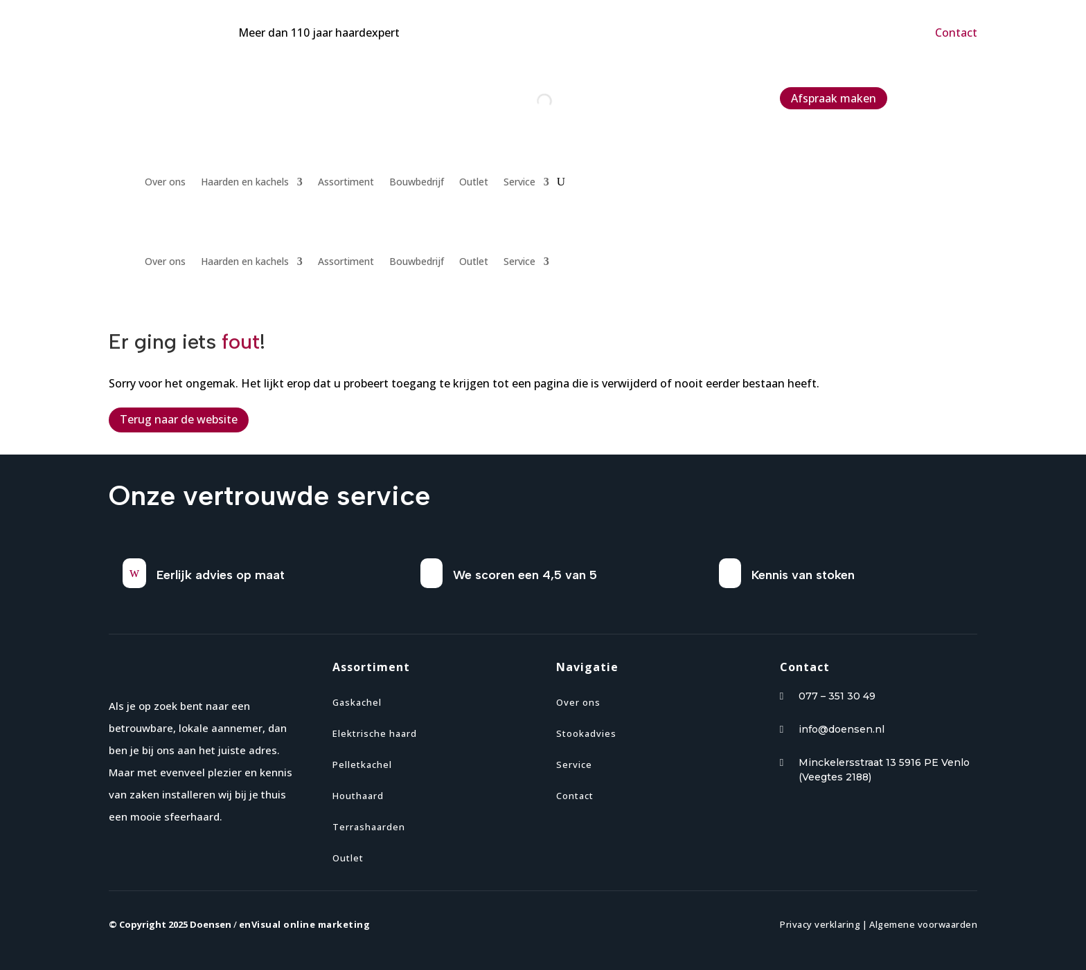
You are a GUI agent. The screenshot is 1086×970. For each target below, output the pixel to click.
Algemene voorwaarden (923, 924)
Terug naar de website (179, 419)
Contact (956, 32)
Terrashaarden (368, 827)
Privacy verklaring (820, 924)
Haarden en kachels (245, 182)
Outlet (473, 182)
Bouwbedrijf (416, 182)
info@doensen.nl (841, 729)
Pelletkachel (362, 764)
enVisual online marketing (305, 924)
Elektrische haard (374, 733)
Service (519, 182)
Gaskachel (357, 702)
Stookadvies (586, 733)
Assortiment (346, 182)
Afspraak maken (833, 98)
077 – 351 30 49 (837, 696)
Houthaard (358, 795)
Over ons (165, 182)
